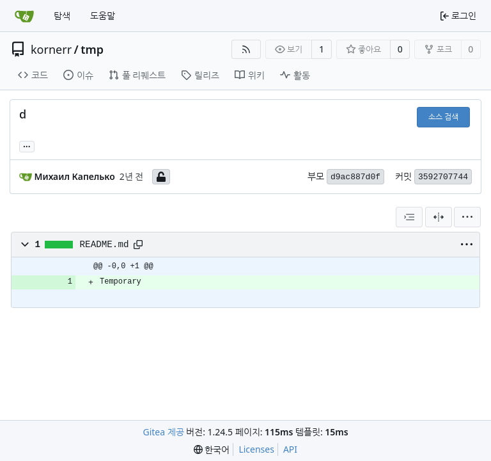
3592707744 (443, 177)
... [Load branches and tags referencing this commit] (27, 145)
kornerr (51, 49)
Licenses (256, 449)
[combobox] (409, 217)
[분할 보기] (438, 217)
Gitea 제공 (163, 432)
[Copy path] (138, 245)
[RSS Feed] (246, 49)
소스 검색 (443, 116)
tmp (92, 49)
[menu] (467, 217)
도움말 (102, 16)
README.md (104, 244)
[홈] (24, 16)
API (290, 449)
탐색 (62, 16)
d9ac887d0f (355, 177)
